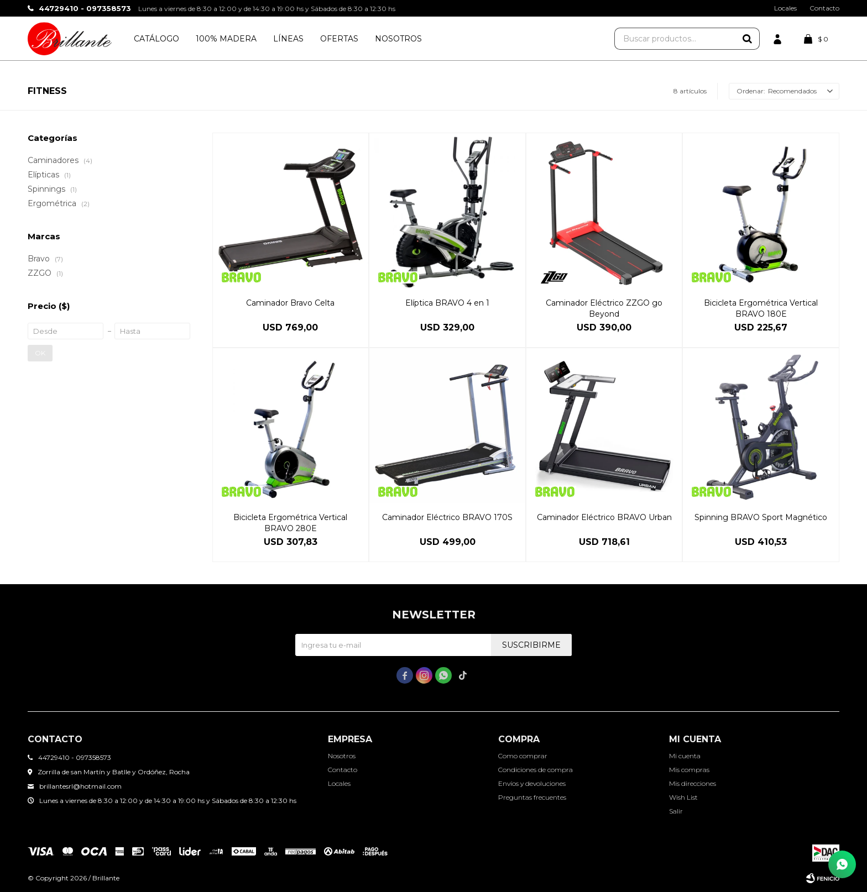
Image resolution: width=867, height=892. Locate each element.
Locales (785, 8)
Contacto (824, 8)
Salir (676, 811)
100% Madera (226, 39)
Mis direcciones (692, 783)
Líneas (288, 39)
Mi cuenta (685, 756)
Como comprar (522, 756)
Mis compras (689, 769)
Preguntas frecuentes (532, 797)
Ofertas (339, 39)
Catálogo (156, 39)
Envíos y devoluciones (532, 783)
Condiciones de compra (535, 769)
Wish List (683, 797)
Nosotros (398, 39)
